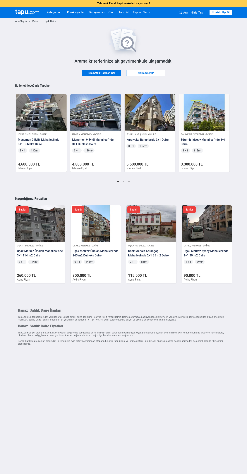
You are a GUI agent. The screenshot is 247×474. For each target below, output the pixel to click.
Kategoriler (55, 12)
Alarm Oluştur (146, 72)
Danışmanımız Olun (101, 12)
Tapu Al (123, 12)
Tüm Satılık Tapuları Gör (101, 72)
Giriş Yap (197, 12)
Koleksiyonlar (76, 12)
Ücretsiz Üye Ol (220, 12)
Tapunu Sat (141, 12)
